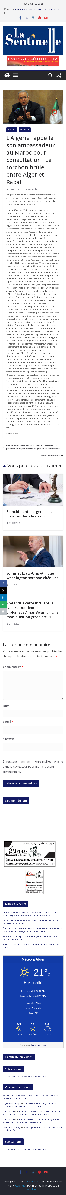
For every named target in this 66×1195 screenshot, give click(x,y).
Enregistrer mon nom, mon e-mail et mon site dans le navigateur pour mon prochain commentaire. (33, 767)
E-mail (8, 722)
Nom (7, 706)
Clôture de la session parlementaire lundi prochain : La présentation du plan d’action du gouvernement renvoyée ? (32, 447)
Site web (8, 739)
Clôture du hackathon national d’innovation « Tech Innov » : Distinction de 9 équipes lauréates (31, 1113)
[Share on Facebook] (3, 583)
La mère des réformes (51, 455)
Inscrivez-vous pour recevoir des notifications (24, 1076)
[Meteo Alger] (33, 1024)
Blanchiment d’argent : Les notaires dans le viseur (29, 514)
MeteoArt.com (39, 1045)
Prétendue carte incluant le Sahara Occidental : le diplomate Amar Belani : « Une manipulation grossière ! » (32, 610)
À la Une (12, 129)
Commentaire (13, 667)
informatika (8, 1111)
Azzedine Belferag (11, 1127)
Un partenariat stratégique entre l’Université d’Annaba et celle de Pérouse (29, 1105)
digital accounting (11, 1103)
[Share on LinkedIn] (3, 597)
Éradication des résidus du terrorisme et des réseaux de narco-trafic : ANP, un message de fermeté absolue (33, 930)
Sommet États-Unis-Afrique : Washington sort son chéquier (32, 575)
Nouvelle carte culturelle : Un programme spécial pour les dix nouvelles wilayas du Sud (31, 1121)
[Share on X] (3, 590)
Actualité (24, 129)
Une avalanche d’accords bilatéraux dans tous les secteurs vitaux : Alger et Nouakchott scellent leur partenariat (30, 914)
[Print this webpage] (3, 611)
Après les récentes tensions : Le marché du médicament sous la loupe (37, 10)
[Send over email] (3, 604)
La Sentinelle (31, 189)
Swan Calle (8, 1095)
